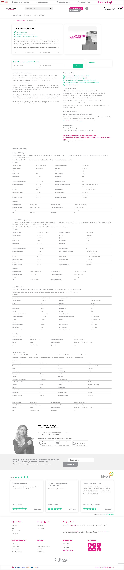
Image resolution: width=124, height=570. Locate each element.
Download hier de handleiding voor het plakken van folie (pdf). (79, 136)
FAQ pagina (15, 533)
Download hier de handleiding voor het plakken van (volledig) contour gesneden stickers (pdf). (87, 138)
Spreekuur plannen (17, 551)
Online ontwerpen (42, 2)
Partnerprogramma (17, 544)
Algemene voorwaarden (43, 546)
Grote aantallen (41, 528)
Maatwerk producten (63, 2)
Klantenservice (15, 549)
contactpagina (104, 531)
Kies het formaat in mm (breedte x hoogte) (26, 62)
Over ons (14, 526)
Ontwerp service (16, 546)
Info (16, 52)
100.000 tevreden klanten (20, 2)
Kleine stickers (21, 20)
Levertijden (40, 526)
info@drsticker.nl (78, 9)
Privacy (39, 544)
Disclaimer (40, 549)
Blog (13, 528)
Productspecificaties (28, 52)
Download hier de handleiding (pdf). (72, 121)
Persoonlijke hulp (84, 2)
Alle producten (16, 15)
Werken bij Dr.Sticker (17, 531)
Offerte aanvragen (39, 15)
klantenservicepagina (74, 531)
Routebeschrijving (68, 550)
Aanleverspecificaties (45, 52)
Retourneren (40, 551)
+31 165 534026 (76, 9)
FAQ (58, 52)
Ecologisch (27, 15)
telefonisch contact (72, 525)
